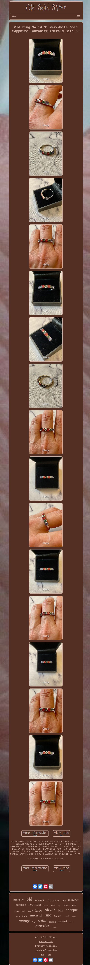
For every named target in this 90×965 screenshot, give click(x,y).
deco (18, 916)
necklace (21, 904)
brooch (57, 915)
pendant (39, 900)
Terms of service (46, 950)
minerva (73, 900)
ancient (36, 915)
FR (49, 955)
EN (42, 955)
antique (72, 910)
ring (48, 915)
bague (54, 927)
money (24, 920)
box (60, 910)
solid (42, 920)
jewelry (46, 905)
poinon (16, 911)
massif (67, 916)
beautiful (34, 904)
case (64, 900)
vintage (66, 905)
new (74, 905)
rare (24, 916)
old (29, 899)
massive (42, 926)
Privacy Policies (46, 946)
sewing (52, 922)
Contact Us (46, 941)
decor (73, 916)
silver (50, 909)
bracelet (18, 900)
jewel (23, 911)
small (30, 911)
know (38, 910)
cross (71, 922)
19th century (53, 900)
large (33, 922)
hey (59, 905)
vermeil (62, 921)
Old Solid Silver (46, 937)
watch (53, 905)
